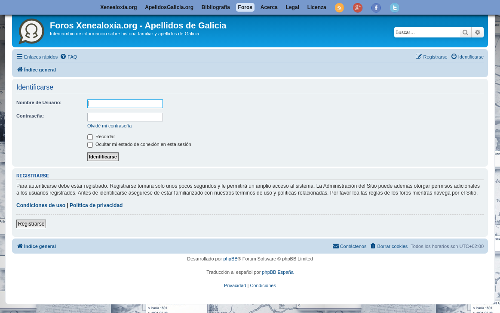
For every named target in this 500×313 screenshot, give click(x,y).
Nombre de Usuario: (38, 102)
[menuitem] (68, 57)
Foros (245, 7)
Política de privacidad (96, 205)
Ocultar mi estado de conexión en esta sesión (139, 144)
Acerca (269, 7)
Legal (292, 7)
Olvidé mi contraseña (109, 125)
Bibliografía (216, 7)
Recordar (101, 136)
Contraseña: (30, 115)
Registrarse (31, 224)
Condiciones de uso (40, 205)
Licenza (316, 7)
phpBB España (277, 272)
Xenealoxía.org (118, 7)
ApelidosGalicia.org (169, 7)
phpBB (231, 258)
